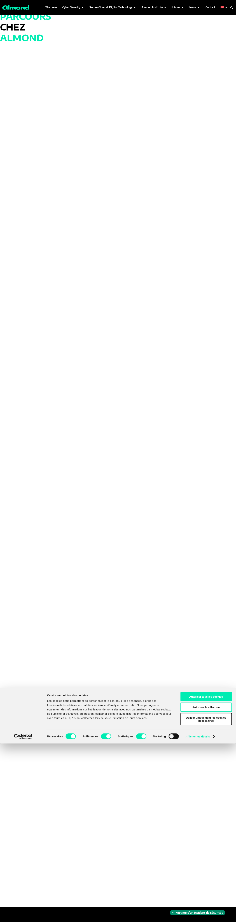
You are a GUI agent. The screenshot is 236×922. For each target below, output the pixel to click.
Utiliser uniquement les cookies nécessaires (206, 898)
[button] (73, 7)
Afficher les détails (198, 914)
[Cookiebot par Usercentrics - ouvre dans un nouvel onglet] (23, 915)
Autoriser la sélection (206, 885)
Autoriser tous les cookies (206, 875)
